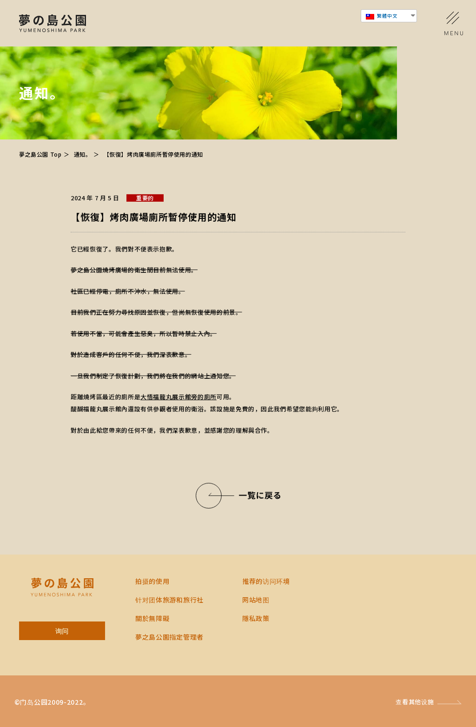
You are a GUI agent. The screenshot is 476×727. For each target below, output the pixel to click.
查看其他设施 (415, 702)
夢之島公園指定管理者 (169, 637)
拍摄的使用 (152, 581)
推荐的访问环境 (266, 581)
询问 (62, 630)
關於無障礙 (152, 618)
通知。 (83, 154)
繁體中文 (381, 16)
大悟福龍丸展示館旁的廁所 (178, 397)
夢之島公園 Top (40, 154)
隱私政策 (256, 618)
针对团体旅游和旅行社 (169, 599)
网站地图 (256, 599)
